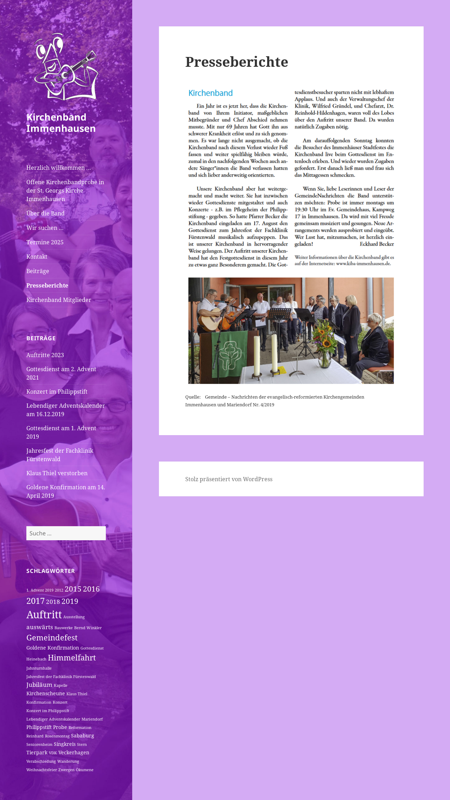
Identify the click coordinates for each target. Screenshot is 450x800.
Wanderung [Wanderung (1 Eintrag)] (68, 761)
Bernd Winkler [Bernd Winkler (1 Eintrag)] (88, 627)
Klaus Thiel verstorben (57, 473)
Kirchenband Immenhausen (61, 122)
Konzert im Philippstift (57, 391)
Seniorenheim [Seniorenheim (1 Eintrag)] (39, 744)
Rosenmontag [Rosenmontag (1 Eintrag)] (57, 736)
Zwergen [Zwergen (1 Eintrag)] (66, 769)
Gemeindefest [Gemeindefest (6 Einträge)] (52, 637)
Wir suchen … (45, 228)
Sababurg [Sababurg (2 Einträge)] (82, 735)
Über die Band (45, 213)
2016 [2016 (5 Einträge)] (91, 589)
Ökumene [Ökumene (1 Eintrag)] (85, 769)
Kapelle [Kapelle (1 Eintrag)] (61, 685)
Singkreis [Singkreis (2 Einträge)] (65, 744)
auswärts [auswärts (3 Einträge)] (39, 627)
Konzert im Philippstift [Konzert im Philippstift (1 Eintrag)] (47, 710)
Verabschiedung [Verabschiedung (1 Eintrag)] (41, 761)
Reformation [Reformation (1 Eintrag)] (80, 727)
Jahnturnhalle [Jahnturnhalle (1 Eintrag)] (39, 668)
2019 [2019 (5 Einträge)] (70, 601)
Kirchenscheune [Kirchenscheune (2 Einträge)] (45, 693)
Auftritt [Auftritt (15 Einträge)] (44, 614)
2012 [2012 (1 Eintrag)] (59, 590)
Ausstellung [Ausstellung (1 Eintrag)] (74, 616)
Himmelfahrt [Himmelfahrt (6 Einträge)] (72, 657)
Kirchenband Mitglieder (58, 300)
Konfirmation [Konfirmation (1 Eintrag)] (38, 702)
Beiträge (37, 271)
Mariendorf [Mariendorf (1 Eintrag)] (92, 719)
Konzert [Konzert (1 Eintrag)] (60, 702)
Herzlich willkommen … (58, 168)
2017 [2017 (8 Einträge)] (35, 600)
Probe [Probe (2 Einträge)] (60, 727)
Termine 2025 (45, 242)
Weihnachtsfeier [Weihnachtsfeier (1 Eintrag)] (41, 769)
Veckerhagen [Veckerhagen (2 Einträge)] (73, 752)
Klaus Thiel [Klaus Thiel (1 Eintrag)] (76, 693)
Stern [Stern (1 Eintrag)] (82, 744)
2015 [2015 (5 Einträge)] (73, 589)
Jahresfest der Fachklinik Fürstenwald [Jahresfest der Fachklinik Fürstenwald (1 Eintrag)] (61, 676)
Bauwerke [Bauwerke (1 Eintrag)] (63, 627)
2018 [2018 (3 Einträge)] (53, 602)
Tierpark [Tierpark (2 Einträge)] (36, 752)
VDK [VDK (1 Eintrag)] (53, 752)
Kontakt (36, 256)
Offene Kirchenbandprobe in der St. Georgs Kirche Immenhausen (65, 190)
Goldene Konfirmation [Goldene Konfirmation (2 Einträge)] (52, 647)
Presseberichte (47, 285)
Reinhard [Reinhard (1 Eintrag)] (35, 736)
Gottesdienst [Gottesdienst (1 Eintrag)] (92, 648)
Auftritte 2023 (45, 355)
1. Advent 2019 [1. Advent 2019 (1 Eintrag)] (39, 590)
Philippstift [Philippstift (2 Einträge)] (39, 727)
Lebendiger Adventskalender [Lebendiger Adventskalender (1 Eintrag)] (53, 719)
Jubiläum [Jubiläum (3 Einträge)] (39, 684)
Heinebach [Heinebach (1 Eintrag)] (36, 659)
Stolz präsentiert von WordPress (228, 479)
